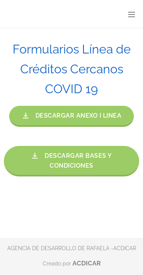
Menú (131, 14)
